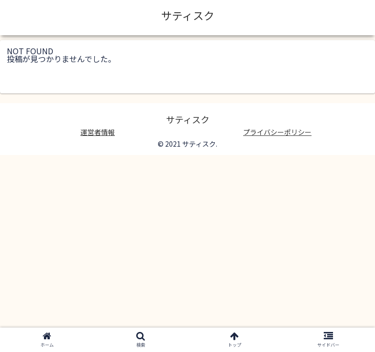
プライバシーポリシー (277, 132)
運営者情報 (98, 132)
